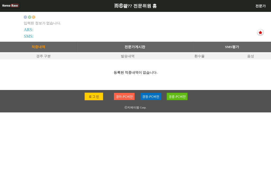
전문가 (260, 6)
